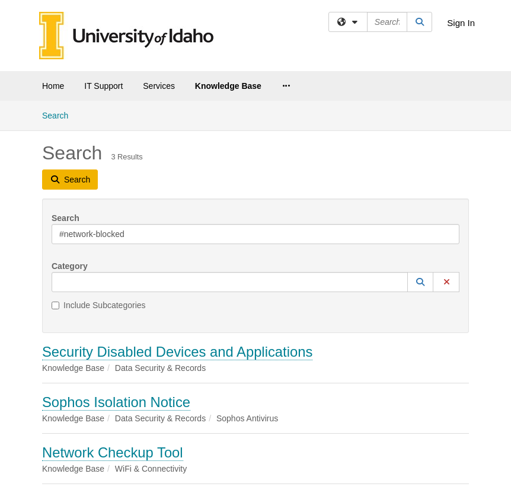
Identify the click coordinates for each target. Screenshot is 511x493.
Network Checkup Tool (112, 452)
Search (59, 114)
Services (159, 86)
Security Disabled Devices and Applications (177, 352)
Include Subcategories (99, 305)
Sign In (461, 23)
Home (53, 86)
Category (70, 266)
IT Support (103, 86)
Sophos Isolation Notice (116, 402)
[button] (420, 282)
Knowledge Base (228, 86)
